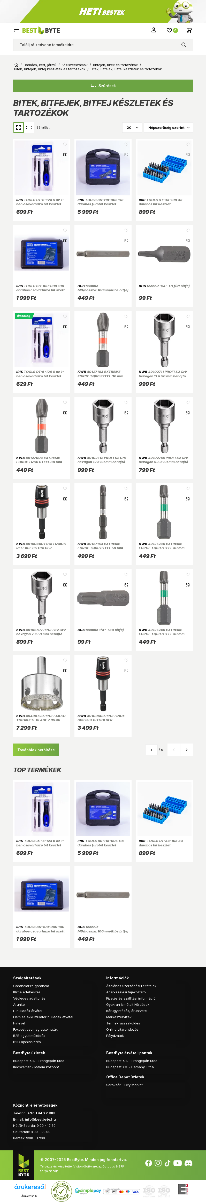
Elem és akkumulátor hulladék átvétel (43, 1017)
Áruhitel (19, 1004)
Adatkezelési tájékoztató (126, 992)
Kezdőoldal (16, 65)
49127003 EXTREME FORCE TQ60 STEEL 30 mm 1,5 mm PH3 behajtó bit (39, 462)
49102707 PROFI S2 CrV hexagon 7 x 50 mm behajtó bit (41, 634)
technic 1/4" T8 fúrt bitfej (164, 286)
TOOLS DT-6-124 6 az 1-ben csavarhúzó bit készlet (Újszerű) (40, 376)
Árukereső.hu (29, 1196)
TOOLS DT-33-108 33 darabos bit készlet (160, 202)
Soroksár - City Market (124, 1085)
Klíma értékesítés (27, 992)
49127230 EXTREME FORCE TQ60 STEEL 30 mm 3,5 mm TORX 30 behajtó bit (162, 548)
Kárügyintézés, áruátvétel (127, 1011)
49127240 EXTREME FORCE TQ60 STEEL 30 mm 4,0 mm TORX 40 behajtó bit (162, 634)
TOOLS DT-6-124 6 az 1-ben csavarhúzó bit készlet (40, 202)
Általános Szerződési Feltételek (131, 986)
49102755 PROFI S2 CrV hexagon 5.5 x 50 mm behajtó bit (163, 462)
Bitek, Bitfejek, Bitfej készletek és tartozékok (49, 69)
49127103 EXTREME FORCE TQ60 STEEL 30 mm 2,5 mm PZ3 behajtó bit (100, 376)
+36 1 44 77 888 (41, 1113)
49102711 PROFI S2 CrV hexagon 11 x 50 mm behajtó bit (163, 376)
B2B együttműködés (29, 1036)
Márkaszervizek (119, 1017)
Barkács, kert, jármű (40, 65)
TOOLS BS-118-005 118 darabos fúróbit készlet (101, 202)
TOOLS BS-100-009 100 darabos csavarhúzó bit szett (40, 288)
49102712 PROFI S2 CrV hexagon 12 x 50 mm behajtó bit (102, 462)
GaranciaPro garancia (31, 986)
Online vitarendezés (122, 1029)
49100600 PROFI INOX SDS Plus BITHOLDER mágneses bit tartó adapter (101, 720)
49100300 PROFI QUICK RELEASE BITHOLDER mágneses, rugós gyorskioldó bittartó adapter (41, 550)
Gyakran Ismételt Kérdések (127, 1004)
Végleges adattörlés (29, 998)
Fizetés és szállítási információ (131, 998)
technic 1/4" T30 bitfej (101, 630)
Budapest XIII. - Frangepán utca (38, 1061)
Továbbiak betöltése (36, 750)
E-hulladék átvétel (27, 1011)
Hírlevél (19, 1023)
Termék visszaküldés (123, 1023)
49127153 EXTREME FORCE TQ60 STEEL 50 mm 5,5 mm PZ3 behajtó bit (100, 548)
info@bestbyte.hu (40, 1119)
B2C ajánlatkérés (27, 1042)
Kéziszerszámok (75, 65)
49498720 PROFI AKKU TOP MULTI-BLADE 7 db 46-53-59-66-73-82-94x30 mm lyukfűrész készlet (40, 722)
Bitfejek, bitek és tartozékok (115, 65)
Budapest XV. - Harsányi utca (130, 1067)
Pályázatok (115, 1036)
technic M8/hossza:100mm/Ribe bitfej (103, 288)
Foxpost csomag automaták (35, 1029)
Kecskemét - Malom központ (36, 1067)
